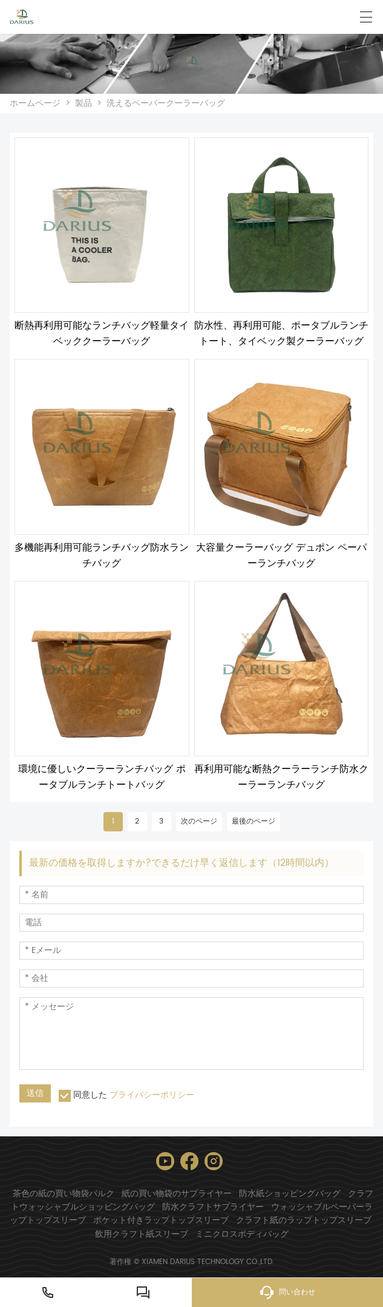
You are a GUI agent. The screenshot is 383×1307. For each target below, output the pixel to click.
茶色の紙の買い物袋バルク (63, 1194)
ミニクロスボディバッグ (242, 1234)
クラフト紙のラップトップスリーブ (304, 1220)
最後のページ (253, 821)
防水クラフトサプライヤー (213, 1207)
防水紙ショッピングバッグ (290, 1194)
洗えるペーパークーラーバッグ (165, 103)
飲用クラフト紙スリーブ (141, 1234)
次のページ (199, 821)
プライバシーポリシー (152, 1095)
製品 (83, 103)
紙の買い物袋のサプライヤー (177, 1194)
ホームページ (35, 103)
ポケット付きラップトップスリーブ (161, 1220)
